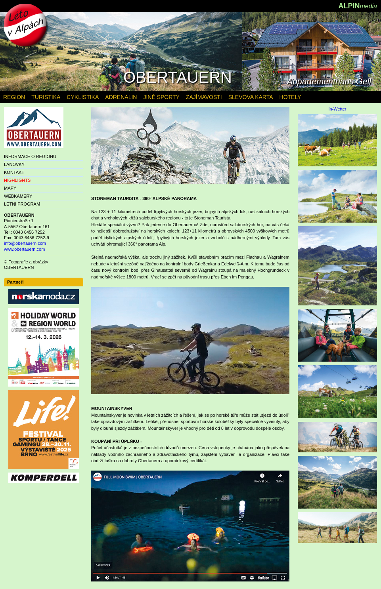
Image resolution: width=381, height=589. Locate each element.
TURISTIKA (45, 97)
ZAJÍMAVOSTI (204, 97)
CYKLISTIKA (83, 97)
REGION (14, 97)
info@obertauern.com (25, 243)
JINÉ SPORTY (161, 97)
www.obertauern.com (24, 249)
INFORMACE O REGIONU (30, 156)
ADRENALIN (121, 97)
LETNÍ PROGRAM (22, 204)
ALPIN (357, 6)
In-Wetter (337, 109)
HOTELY (290, 97)
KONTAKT (14, 172)
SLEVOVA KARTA (250, 97)
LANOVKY (14, 164)
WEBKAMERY (18, 196)
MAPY (10, 188)
